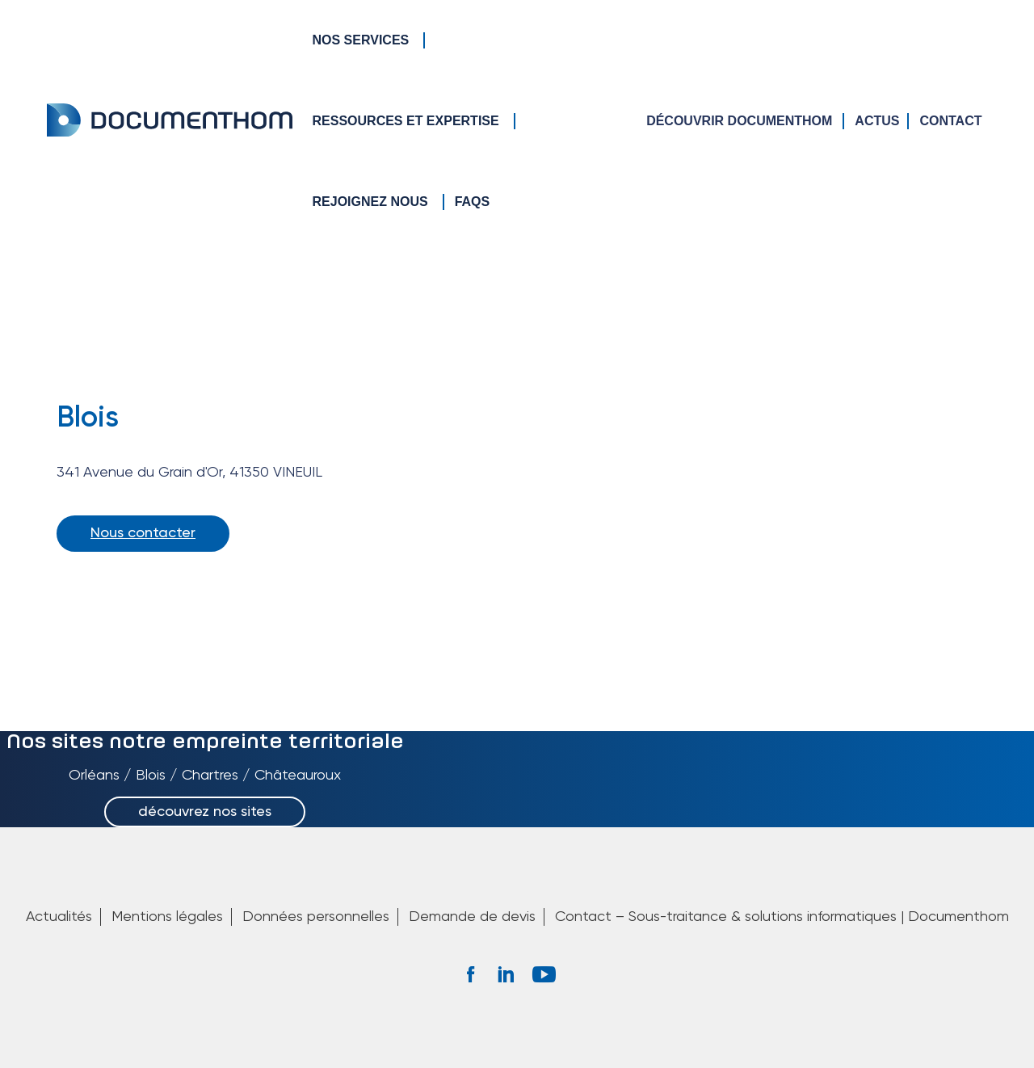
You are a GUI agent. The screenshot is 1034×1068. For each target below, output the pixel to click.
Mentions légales (167, 917)
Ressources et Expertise (406, 121)
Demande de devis (472, 917)
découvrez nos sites (204, 812)
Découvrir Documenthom (739, 121)
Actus (877, 121)
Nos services (361, 40)
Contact (950, 121)
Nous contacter (142, 533)
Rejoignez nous (370, 201)
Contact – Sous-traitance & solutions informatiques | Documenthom (782, 917)
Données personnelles (315, 917)
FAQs (472, 201)
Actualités (59, 917)
